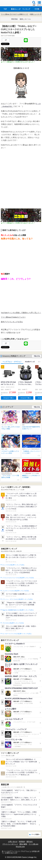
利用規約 (22, 842)
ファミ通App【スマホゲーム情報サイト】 (14, 14)
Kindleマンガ (30, 362)
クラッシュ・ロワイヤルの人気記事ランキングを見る (17, 599)
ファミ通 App (8, 3)
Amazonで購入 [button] (8, 398)
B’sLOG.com (20, 846)
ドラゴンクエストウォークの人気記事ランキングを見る (18, 577)
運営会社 (29, 842)
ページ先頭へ (35, 834)
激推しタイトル (25, 19)
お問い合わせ (12, 842)
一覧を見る (36, 356)
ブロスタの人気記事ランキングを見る (13, 623)
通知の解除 (23, 844)
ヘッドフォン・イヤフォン (12, 362)
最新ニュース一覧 (36, 14)
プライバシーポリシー (10, 844)
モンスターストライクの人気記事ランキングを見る (16, 633)
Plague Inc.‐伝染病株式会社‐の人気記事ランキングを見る (17, 610)
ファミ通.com (33, 844)
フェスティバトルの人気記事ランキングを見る (15, 590)
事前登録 (14, 19)
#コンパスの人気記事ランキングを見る (13, 565)
